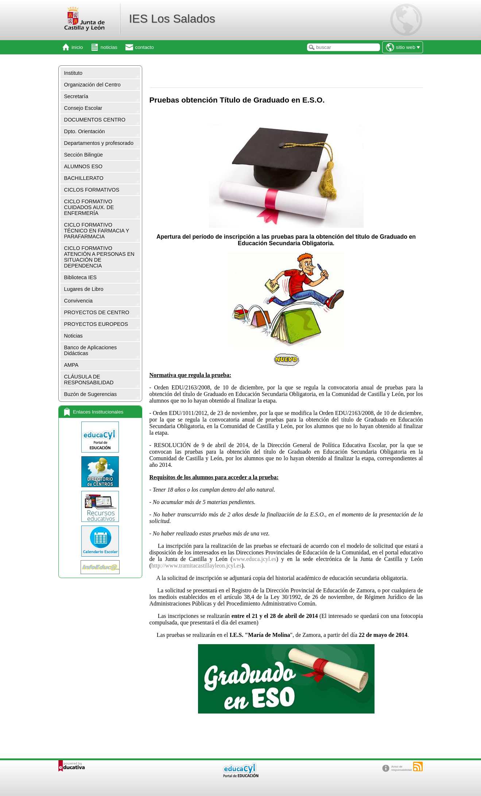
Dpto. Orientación (84, 131)
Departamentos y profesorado (98, 143)
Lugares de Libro (84, 289)
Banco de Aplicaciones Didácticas (90, 350)
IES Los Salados (172, 18)
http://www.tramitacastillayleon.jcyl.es (196, 565)
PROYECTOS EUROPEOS (96, 324)
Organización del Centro (92, 85)
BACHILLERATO (84, 178)
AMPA (71, 365)
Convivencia (78, 301)
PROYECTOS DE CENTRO (96, 312)
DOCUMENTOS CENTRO (94, 120)
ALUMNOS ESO (83, 166)
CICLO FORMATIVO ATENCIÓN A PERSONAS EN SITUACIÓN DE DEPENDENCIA (99, 257)
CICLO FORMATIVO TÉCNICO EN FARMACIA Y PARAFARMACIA (96, 230)
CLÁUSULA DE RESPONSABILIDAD (89, 379)
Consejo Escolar (83, 108)
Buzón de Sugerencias (90, 394)
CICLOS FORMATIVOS (92, 190)
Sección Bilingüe (83, 155)
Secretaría (76, 96)
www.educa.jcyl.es (254, 559)
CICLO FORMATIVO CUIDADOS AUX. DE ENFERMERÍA (89, 207)
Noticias (73, 336)
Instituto (73, 73)
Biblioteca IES (80, 277)
